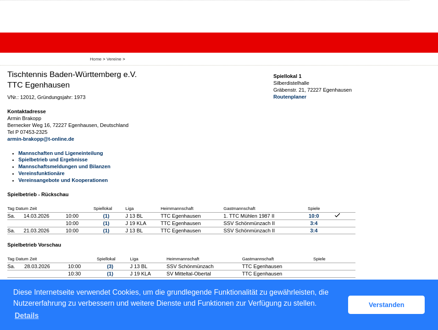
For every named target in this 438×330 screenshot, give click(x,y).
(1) (106, 216)
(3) (110, 266)
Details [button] (27, 315)
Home (95, 58)
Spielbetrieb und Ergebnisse (53, 159)
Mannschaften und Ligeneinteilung (60, 153)
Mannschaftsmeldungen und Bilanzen (64, 166)
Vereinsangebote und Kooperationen (63, 180)
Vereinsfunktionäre (41, 173)
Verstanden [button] (387, 304)
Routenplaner (289, 96)
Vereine (113, 58)
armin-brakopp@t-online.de (40, 139)
